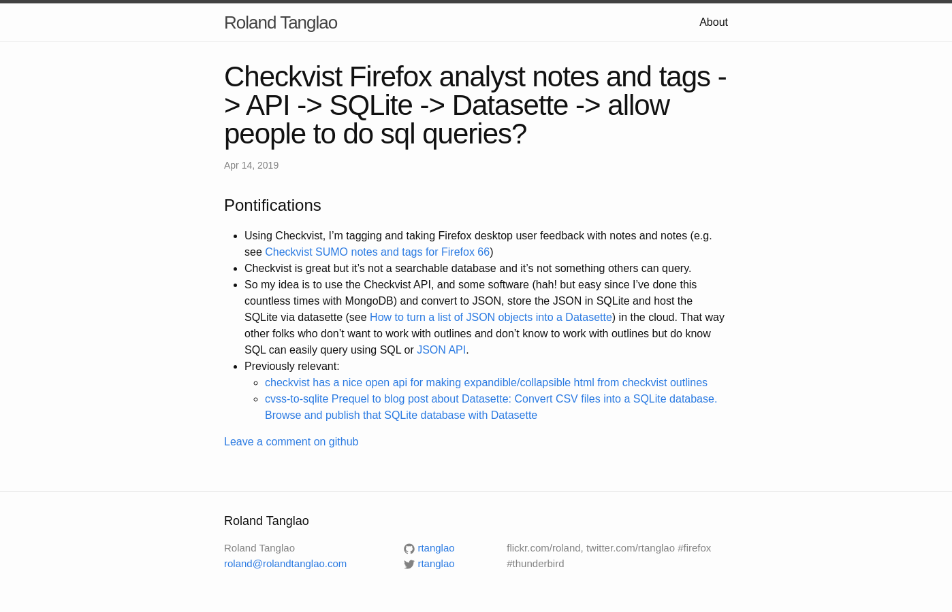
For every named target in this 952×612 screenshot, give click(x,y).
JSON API (441, 350)
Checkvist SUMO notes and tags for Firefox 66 (377, 252)
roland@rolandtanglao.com (285, 563)
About (713, 22)
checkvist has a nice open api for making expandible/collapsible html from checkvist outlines (486, 382)
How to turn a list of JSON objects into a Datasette (491, 317)
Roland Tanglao (280, 22)
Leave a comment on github (291, 441)
